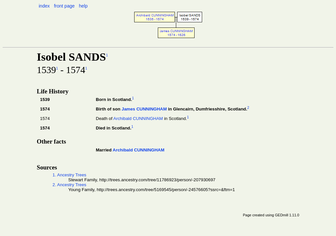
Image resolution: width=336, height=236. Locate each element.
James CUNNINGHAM (144, 109)
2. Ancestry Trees (69, 184)
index (44, 6)
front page (64, 6)
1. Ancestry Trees (69, 174)
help (83, 6)
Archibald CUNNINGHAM (138, 118)
